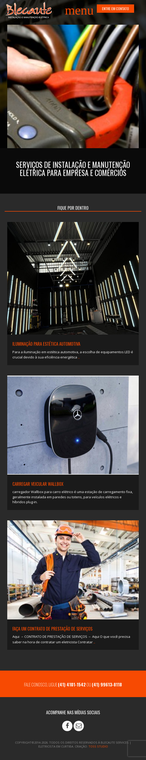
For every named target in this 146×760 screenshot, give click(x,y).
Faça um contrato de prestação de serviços (52, 628)
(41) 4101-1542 (72, 684)
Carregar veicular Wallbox (37, 484)
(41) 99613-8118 (107, 684)
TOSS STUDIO (98, 746)
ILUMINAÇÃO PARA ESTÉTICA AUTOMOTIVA (46, 343)
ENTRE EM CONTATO (115, 8)
